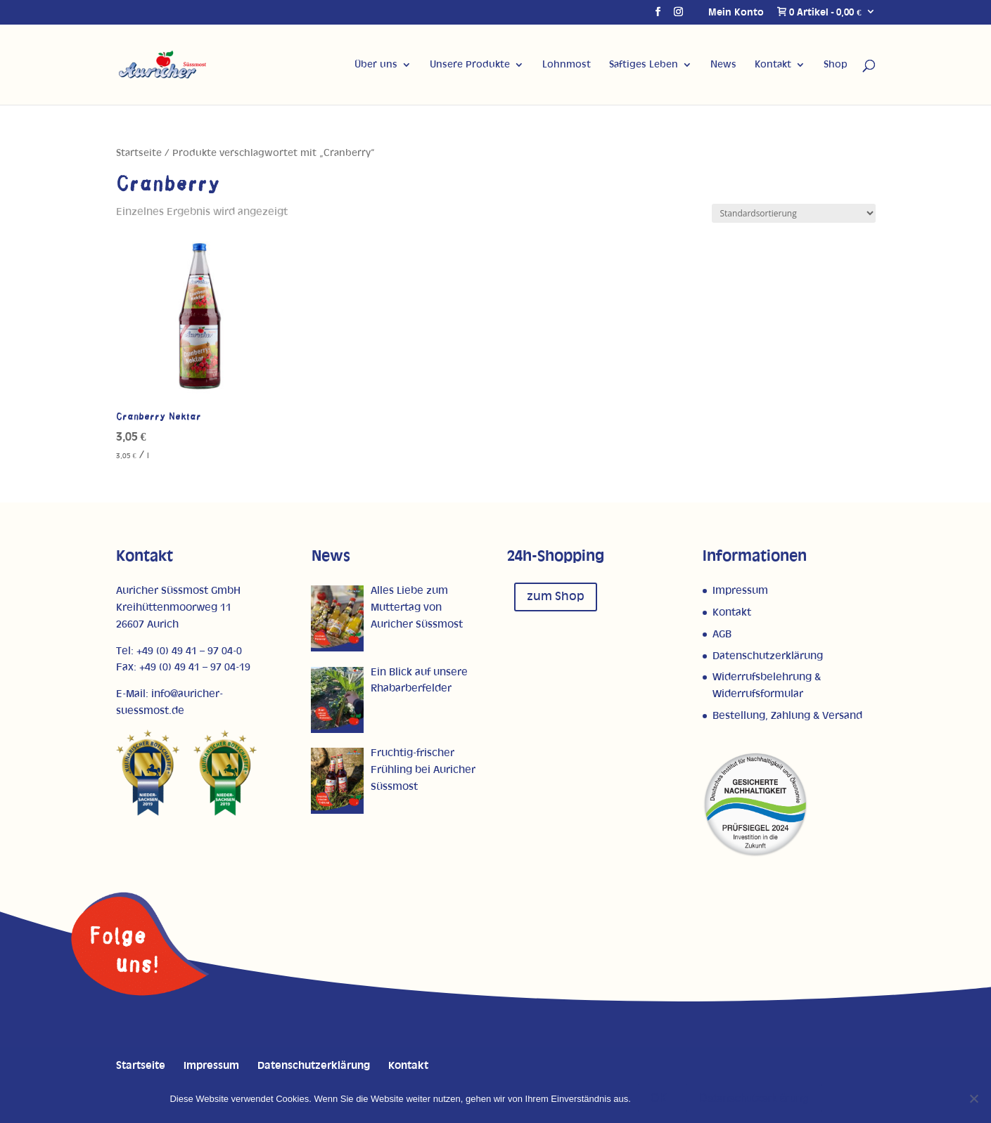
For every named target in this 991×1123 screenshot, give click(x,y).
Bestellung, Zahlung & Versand (787, 715)
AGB (721, 634)
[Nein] (973, 1098)
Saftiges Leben (643, 64)
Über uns (375, 64)
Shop (836, 64)
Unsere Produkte (470, 64)
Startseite (139, 153)
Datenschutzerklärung (767, 656)
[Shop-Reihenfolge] (794, 213)
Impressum (740, 590)
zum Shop (555, 597)
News (723, 64)
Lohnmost (566, 64)
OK (659, 1098)
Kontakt (773, 64)
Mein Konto (736, 12)
